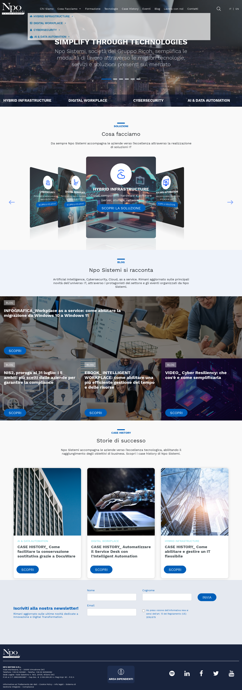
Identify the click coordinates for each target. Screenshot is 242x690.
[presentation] (116, 627)
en (237, 9)
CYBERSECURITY (148, 100)
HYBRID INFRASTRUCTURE (27, 100)
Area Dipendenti (121, 674)
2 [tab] (115, 80)
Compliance (28, 687)
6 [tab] (138, 80)
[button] (12, 202)
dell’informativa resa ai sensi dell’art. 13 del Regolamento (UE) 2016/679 (167, 614)
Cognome (148, 590)
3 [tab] (121, 80)
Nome (91, 590)
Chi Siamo (47, 8)
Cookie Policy (45, 684)
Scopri (15, 351)
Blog (157, 8)
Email (90, 605)
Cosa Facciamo (69, 9)
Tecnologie (111, 8)
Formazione (92, 8)
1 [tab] (103, 80)
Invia (207, 597)
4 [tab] (127, 80)
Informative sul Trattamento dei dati (20, 684)
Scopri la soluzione (47, 204)
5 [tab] (133, 80)
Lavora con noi (173, 8)
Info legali (59, 684)
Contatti (192, 8)
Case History (130, 8)
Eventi (146, 8)
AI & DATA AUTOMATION (209, 100)
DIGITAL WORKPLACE (87, 100)
